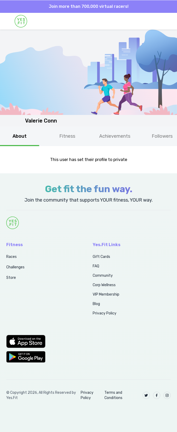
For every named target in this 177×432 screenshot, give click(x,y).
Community (103, 275)
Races (11, 256)
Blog (96, 304)
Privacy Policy (104, 313)
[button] (43, 341)
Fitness (67, 136)
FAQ (96, 266)
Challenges (15, 267)
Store (11, 277)
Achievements (114, 136)
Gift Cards (101, 256)
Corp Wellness (104, 285)
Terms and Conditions (113, 395)
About (20, 136)
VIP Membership (106, 294)
